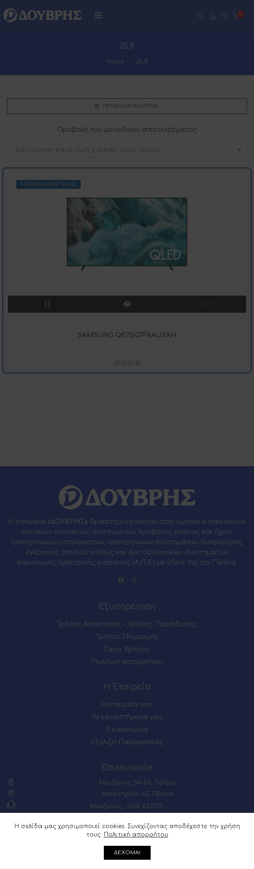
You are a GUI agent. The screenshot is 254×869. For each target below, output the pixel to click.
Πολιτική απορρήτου (136, 834)
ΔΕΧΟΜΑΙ (127, 853)
